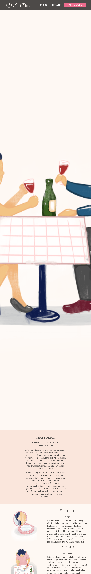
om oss (43, 5)
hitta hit (56, 5)
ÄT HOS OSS (75, 4)
